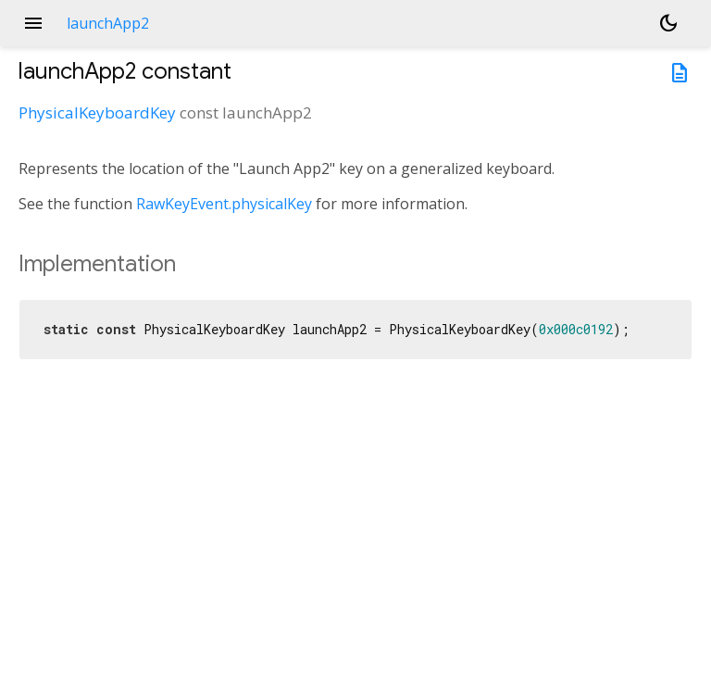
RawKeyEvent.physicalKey (224, 203)
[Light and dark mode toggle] (668, 23)
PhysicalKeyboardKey (97, 112)
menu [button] (33, 23)
